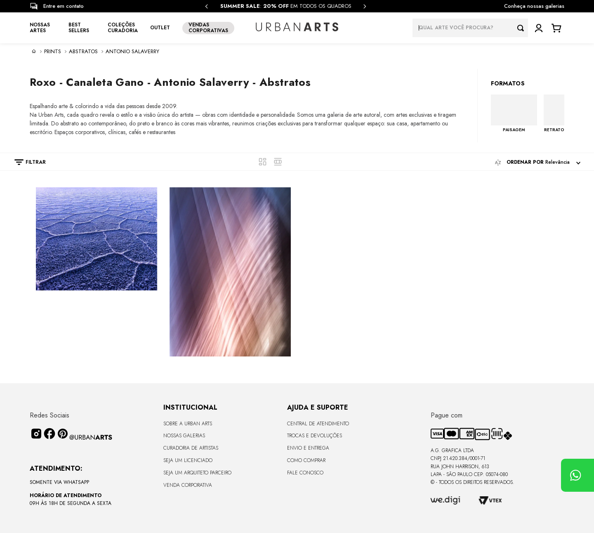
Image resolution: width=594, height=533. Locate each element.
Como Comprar (306, 460)
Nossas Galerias (184, 435)
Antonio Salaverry (132, 51)
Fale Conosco (305, 472)
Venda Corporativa (187, 485)
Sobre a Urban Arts (187, 423)
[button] (26, 162)
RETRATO (554, 129)
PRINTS (52, 51)
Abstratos (83, 51)
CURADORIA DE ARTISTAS (190, 448)
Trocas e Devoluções (314, 435)
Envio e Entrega (308, 448)
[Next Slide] (364, 6)
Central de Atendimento (318, 423)
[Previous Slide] (206, 6)
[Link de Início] (34, 51)
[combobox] (470, 28)
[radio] (262, 161)
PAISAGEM (514, 129)
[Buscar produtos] (522, 28)
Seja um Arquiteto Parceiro (197, 472)
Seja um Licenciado (187, 460)
